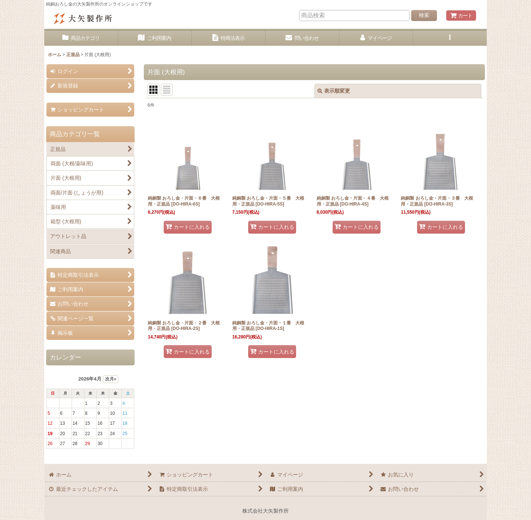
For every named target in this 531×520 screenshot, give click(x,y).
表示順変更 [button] (333, 91)
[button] (450, 38)
